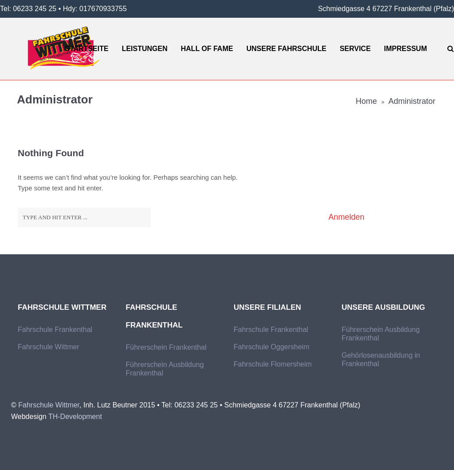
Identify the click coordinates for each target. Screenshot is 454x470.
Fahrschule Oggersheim (271, 347)
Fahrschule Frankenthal (55, 329)
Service (355, 48)
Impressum (405, 48)
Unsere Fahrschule (286, 48)
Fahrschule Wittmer (48, 347)
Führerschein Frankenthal (166, 347)
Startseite (86, 48)
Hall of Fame (207, 48)
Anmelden (346, 217)
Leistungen (145, 48)
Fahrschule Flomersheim (273, 364)
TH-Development (75, 416)
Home (366, 101)
